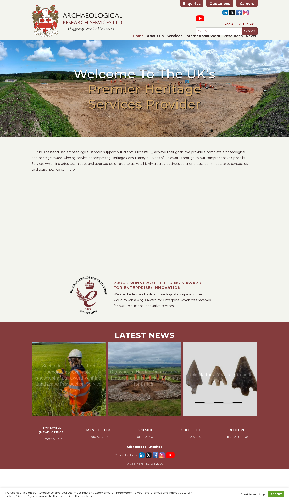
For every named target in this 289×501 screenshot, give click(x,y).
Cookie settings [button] (253, 494)
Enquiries (192, 4)
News (251, 36)
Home (138, 36)
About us (155, 36)
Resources (233, 36)
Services (174, 36)
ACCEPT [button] (276, 494)
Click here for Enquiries (144, 446)
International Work (203, 36)
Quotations (219, 4)
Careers (247, 4)
